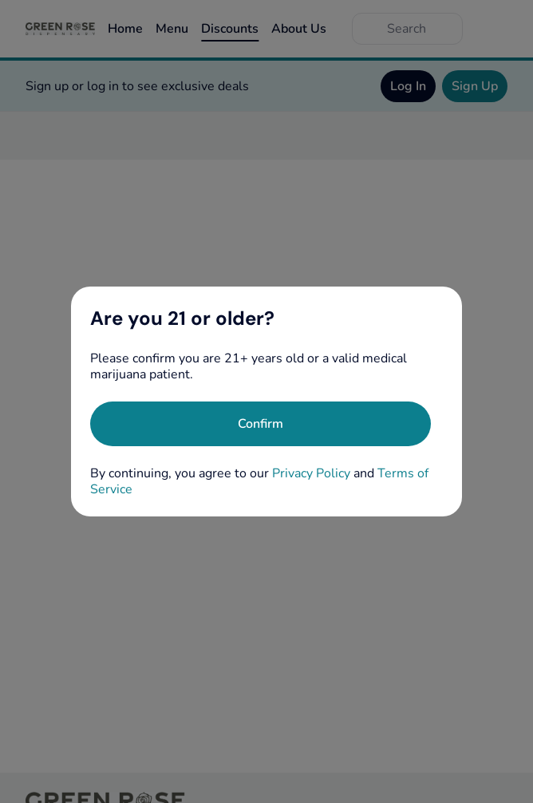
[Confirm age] (260, 424)
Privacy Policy (311, 473)
